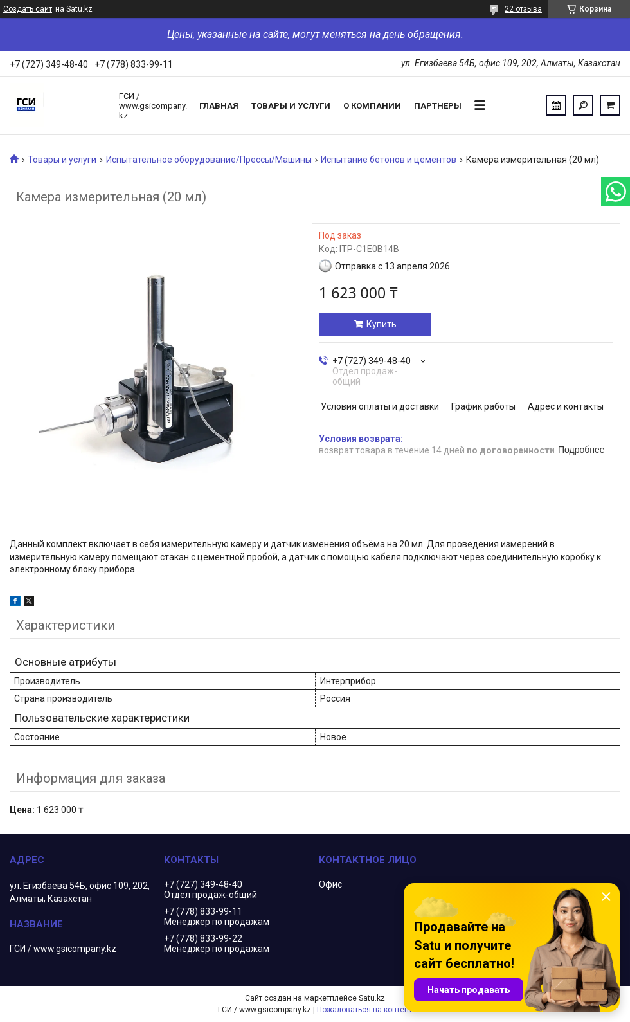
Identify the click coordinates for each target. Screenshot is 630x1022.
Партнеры (438, 106)
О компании (372, 106)
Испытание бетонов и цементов (388, 159)
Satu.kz (372, 998)
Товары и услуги (290, 106)
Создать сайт (27, 9)
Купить (381, 324)
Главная (219, 106)
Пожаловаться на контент (364, 1009)
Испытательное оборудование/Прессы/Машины (209, 159)
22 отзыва (523, 9)
